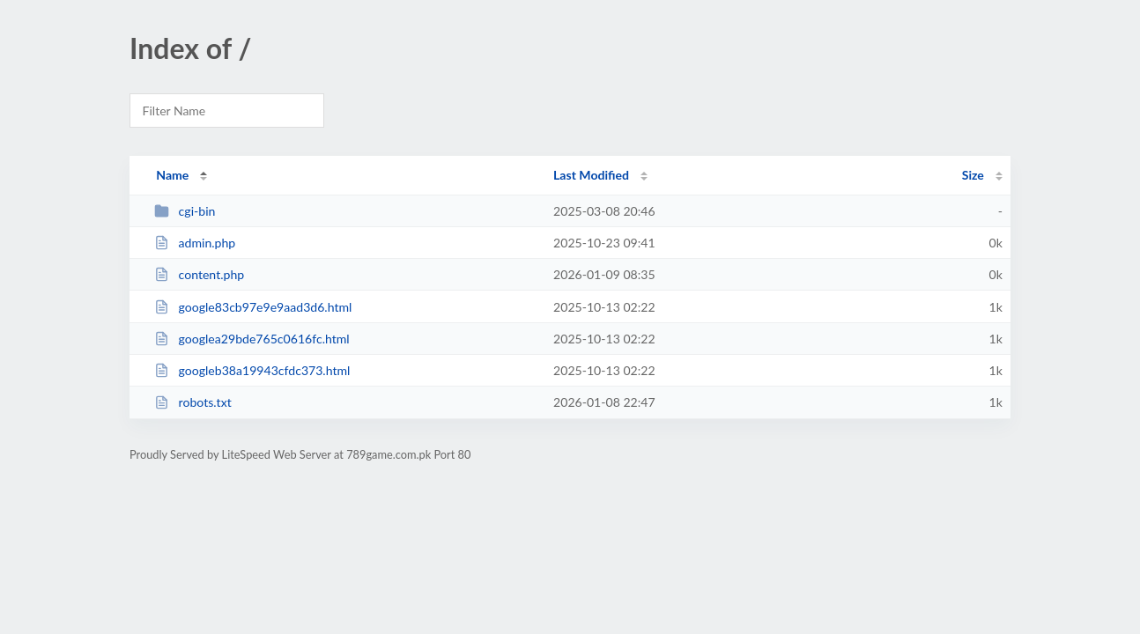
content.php (199, 274)
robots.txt (193, 401)
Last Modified (591, 174)
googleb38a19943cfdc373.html (252, 370)
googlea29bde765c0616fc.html (252, 338)
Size (973, 174)
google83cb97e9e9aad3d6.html (253, 306)
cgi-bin (184, 210)
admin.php (194, 242)
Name (172, 174)
